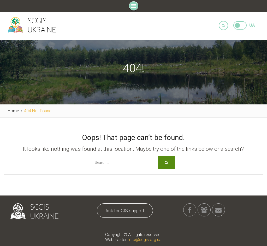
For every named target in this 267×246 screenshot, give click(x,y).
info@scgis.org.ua (145, 239)
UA (252, 25)
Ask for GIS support (124, 210)
